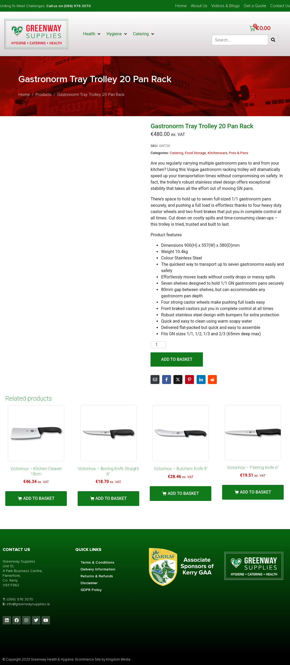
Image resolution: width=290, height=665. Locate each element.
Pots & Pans (238, 153)
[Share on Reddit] (212, 379)
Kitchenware (217, 153)
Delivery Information (98, 569)
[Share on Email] (155, 379)
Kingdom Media (118, 659)
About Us (199, 5)
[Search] (273, 40)
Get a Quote (255, 5)
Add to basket (176, 359)
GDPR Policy (91, 590)
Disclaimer (89, 583)
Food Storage (195, 153)
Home (181, 5)
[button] (92, 33)
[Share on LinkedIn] (201, 379)
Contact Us (280, 5)
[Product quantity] (158, 344)
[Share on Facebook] (166, 379)
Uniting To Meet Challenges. (23, 6)
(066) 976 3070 (20, 599)
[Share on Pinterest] (189, 379)
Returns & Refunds (97, 576)
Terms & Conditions (97, 562)
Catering (176, 153)
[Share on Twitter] (177, 379)
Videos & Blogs (225, 5)
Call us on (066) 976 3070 (68, 6)
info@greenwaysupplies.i (27, 604)
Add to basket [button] (38, 498)
